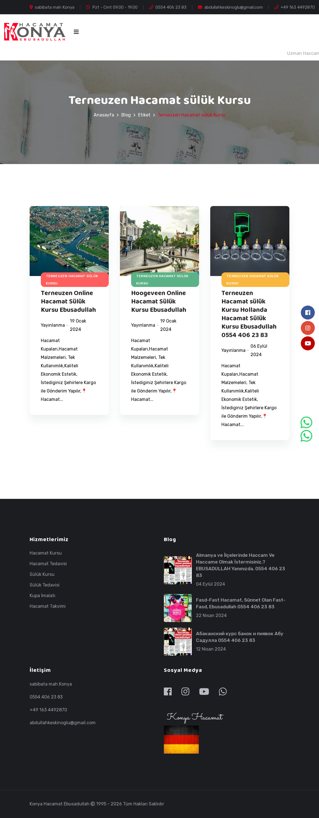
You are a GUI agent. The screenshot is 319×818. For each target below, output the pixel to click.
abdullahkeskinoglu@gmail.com (230, 7)
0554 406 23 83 (167, 7)
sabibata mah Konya (52, 7)
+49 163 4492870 (294, 7)
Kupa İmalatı (42, 595)
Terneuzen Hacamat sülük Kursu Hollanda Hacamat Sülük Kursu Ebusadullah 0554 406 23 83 (249, 314)
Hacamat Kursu (46, 553)
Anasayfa (104, 115)
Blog (126, 115)
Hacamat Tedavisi (48, 564)
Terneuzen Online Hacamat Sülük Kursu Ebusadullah (68, 301)
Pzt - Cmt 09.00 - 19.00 (112, 7)
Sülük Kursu (42, 574)
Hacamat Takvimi (48, 606)
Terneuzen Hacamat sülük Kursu (72, 279)
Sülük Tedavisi (45, 585)
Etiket (144, 115)
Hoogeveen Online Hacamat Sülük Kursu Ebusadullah (158, 301)
